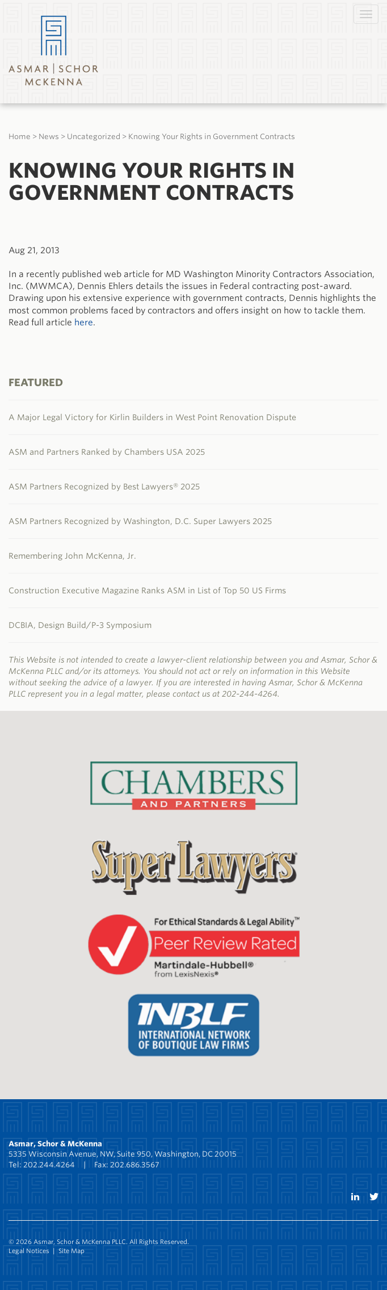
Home (20, 136)
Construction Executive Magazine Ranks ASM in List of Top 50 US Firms (147, 590)
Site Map (71, 1251)
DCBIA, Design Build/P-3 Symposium (80, 625)
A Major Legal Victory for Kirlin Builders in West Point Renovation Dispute (152, 417)
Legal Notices (29, 1251)
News (49, 136)
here (83, 322)
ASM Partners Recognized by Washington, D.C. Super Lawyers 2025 (140, 521)
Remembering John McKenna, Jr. (72, 555)
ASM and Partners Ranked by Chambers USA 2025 (107, 451)
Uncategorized (93, 136)
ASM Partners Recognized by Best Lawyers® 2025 (104, 486)
